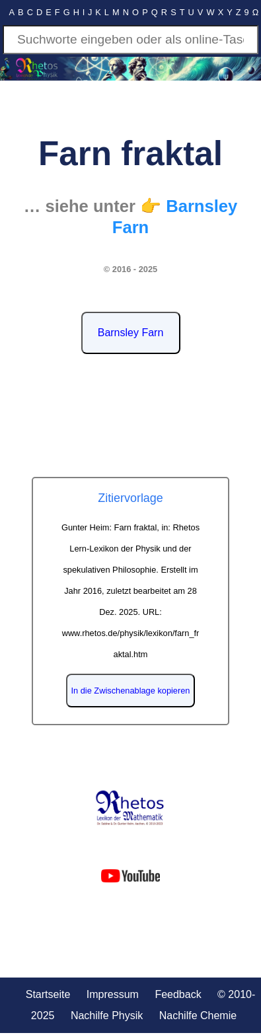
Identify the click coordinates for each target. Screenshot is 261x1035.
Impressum (113, 994)
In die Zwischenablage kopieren (130, 691)
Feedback (178, 994)
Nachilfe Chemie (198, 1015)
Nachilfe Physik (107, 1015)
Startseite (48, 994)
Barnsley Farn (131, 332)
